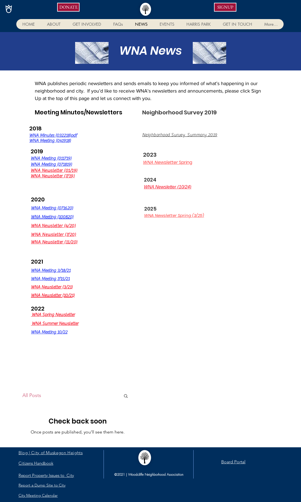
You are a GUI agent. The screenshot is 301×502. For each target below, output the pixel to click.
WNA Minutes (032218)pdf (53, 135)
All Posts (31, 395)
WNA (36, 225)
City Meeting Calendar (38, 495)
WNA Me (39, 208)
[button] (53, 24)
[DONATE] (68, 7)
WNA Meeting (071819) (51, 164)
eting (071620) (60, 208)
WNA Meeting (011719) (51, 158)
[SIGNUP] (225, 7)
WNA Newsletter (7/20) (53, 234)
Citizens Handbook (36, 463)
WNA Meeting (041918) (50, 140)
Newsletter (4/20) (59, 225)
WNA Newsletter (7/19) (53, 176)
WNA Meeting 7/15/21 (50, 278)
